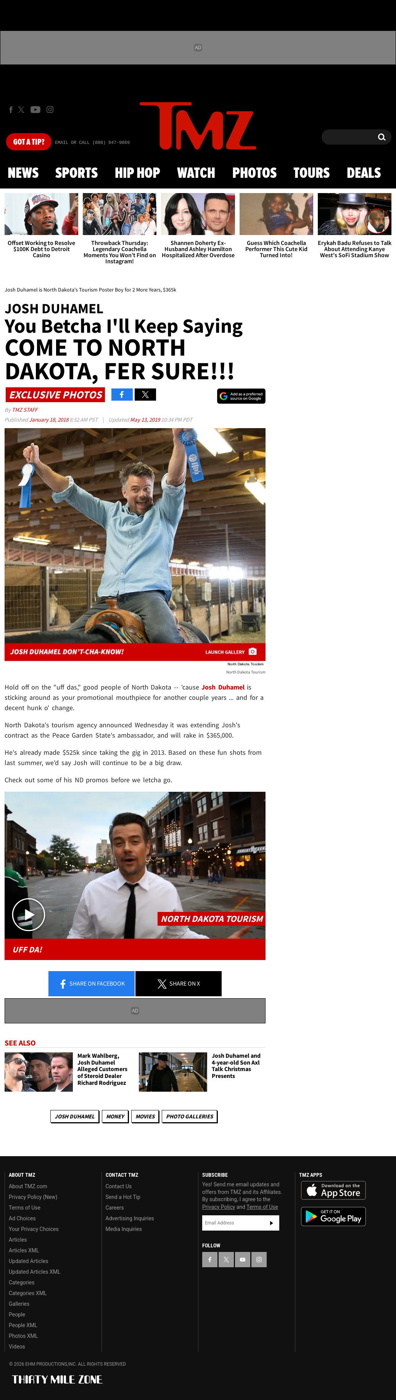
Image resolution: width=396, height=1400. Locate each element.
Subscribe (271, 1223)
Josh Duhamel (75, 1116)
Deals (364, 173)
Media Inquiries (124, 1229)
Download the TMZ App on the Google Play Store (333, 1216)
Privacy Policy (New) (33, 1197)
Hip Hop (137, 173)
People (17, 1314)
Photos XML (23, 1336)
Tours (311, 173)
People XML (23, 1325)
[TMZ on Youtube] (35, 109)
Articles (18, 1240)
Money (115, 1116)
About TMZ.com (28, 1186)
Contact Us (119, 1186)
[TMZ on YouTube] (242, 1259)
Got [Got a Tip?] (28, 142)
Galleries (19, 1304)
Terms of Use (24, 1208)
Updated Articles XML (34, 1272)
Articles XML (24, 1250)
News (23, 173)
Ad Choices (22, 1218)
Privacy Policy (218, 1207)
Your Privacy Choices (34, 1229)
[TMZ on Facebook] (11, 110)
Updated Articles (28, 1261)
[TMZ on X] (22, 110)
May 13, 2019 (145, 419)
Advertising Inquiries (130, 1218)
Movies (145, 1116)
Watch (196, 173)
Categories (21, 1282)
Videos (17, 1347)
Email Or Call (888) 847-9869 (92, 142)
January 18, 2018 (49, 419)
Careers (115, 1208)
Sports (76, 173)
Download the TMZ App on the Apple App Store (333, 1190)
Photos (254, 173)
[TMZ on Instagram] (49, 109)
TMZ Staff (24, 409)
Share (91, 984)
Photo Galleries (189, 1116)
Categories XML (28, 1293)
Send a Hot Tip (123, 1197)
